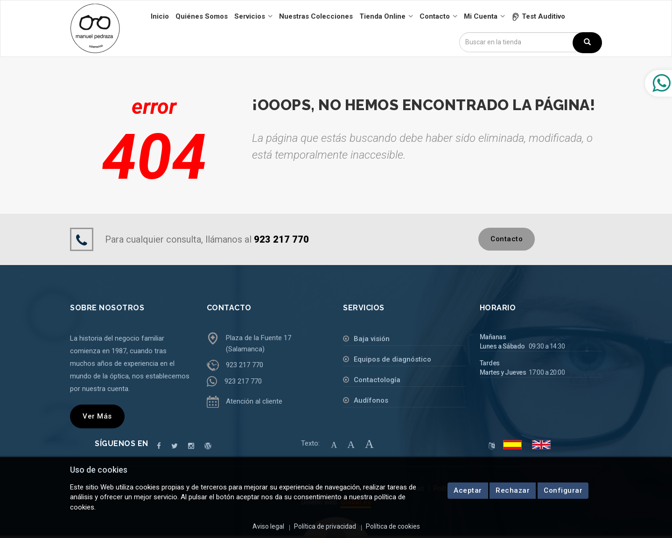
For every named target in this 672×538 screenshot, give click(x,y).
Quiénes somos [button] (201, 16)
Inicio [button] (160, 16)
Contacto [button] (435, 16)
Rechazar (513, 490)
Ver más (97, 416)
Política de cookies (393, 526)
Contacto (506, 239)
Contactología (377, 380)
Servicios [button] (249, 16)
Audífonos (371, 400)
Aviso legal (268, 526)
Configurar (563, 490)
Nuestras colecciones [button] (316, 16)
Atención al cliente (254, 401)
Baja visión (372, 339)
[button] (538, 16)
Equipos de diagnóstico (392, 359)
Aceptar (468, 490)
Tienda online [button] (382, 16)
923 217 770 (244, 365)
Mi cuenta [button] (480, 16)
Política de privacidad (325, 526)
